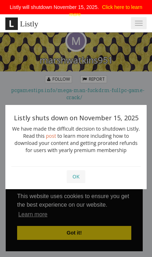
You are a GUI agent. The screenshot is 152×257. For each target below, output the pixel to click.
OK (76, 176)
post (51, 135)
